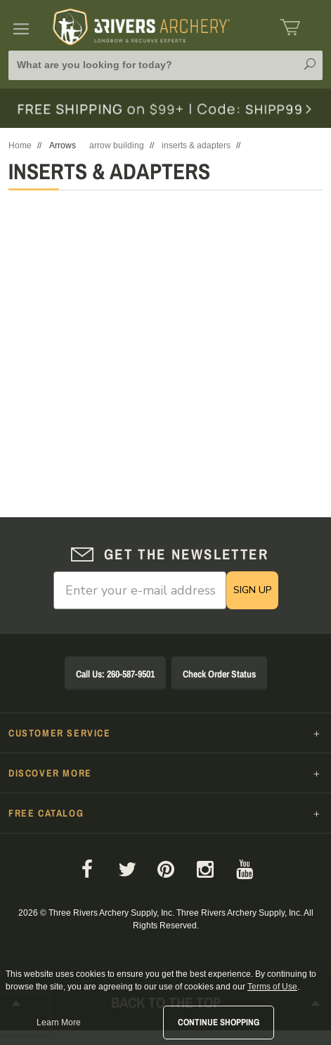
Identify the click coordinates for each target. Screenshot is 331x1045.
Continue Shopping (218, 1022)
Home (20, 145)
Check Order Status (219, 674)
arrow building (116, 145)
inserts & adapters (196, 145)
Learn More (59, 1022)
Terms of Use (272, 987)
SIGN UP (252, 590)
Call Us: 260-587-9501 (115, 674)
